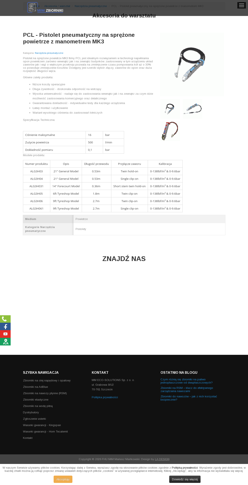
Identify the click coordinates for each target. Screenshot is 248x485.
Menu (241, 5)
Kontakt (27, 437)
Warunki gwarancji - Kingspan (42, 425)
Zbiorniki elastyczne (35, 399)
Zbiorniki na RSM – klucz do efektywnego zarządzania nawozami (187, 389)
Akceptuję (63, 479)
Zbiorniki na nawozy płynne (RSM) (45, 393)
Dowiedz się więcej (185, 479)
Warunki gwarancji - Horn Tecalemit (45, 431)
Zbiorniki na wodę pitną (38, 406)
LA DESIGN (162, 459)
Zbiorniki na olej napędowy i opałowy (47, 380)
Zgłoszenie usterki (34, 418)
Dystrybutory (31, 412)
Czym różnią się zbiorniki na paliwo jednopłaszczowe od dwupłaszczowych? (187, 381)
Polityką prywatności (185, 467)
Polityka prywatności (105, 397)
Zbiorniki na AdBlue (35, 386)
